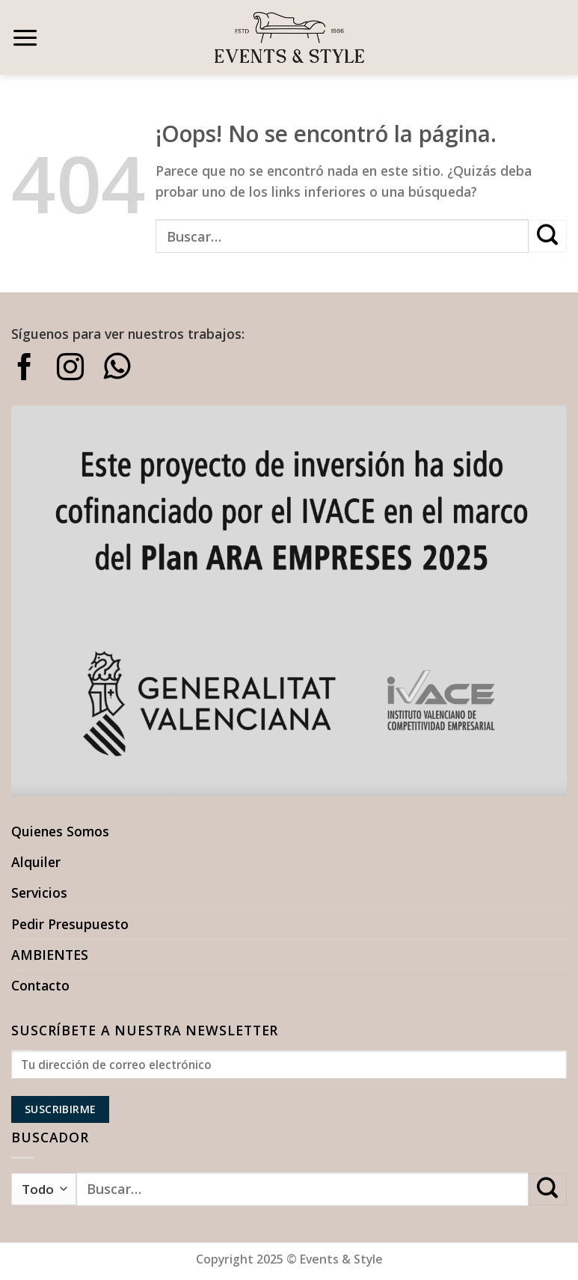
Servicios (39, 892)
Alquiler (36, 862)
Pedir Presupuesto (70, 924)
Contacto (40, 985)
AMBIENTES (49, 955)
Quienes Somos (60, 831)
